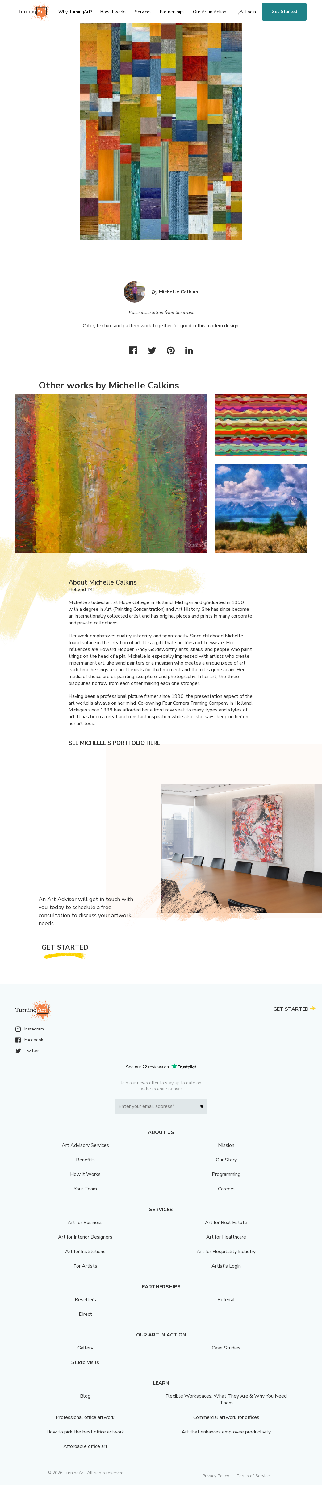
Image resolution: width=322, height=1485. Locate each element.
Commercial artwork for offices (226, 1417)
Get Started (284, 12)
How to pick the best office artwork (85, 1431)
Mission (226, 1145)
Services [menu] (143, 12)
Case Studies (226, 1347)
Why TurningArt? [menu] (75, 12)
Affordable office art (85, 1446)
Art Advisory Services (85, 1145)
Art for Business (85, 1222)
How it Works (85, 1174)
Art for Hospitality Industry (226, 1251)
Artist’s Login (226, 1266)
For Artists (85, 1266)
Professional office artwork (85, 1417)
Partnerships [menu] (172, 12)
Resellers (85, 1299)
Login (250, 12)
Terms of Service (253, 1476)
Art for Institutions (85, 1251)
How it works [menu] (113, 12)
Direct (85, 1314)
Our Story (226, 1159)
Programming (226, 1174)
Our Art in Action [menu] (209, 12)
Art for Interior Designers (85, 1237)
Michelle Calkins (178, 291)
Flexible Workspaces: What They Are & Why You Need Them (226, 1399)
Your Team (85, 1188)
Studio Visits (85, 1362)
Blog (85, 1396)
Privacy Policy (216, 1476)
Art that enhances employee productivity (226, 1431)
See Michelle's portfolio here (114, 743)
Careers (226, 1188)
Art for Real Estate (226, 1222)
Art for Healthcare (226, 1237)
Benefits (85, 1159)
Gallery (85, 1347)
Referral (226, 1299)
